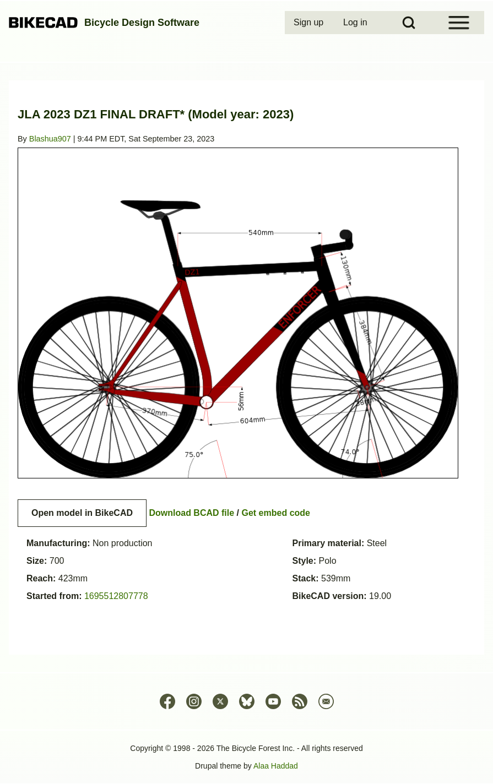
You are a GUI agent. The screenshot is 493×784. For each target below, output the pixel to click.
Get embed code (276, 513)
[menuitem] (309, 22)
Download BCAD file (191, 513)
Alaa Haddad (275, 765)
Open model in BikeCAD (82, 513)
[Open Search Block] (409, 22)
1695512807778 (116, 596)
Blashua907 (50, 138)
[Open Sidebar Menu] (459, 22)
